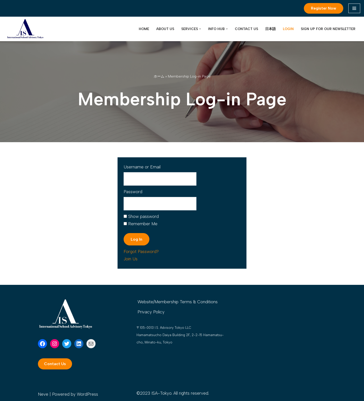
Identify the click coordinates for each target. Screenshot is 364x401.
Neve (43, 394)
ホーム (159, 76)
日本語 (270, 29)
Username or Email (142, 166)
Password (133, 191)
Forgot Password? (141, 251)
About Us (165, 29)
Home (144, 29)
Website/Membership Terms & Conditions (178, 301)
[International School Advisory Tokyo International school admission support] (25, 29)
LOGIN (288, 29)
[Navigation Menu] (354, 8)
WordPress (87, 394)
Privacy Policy (151, 311)
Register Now (323, 8)
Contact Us (246, 29)
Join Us (131, 258)
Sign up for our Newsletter (328, 29)
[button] (200, 29)
